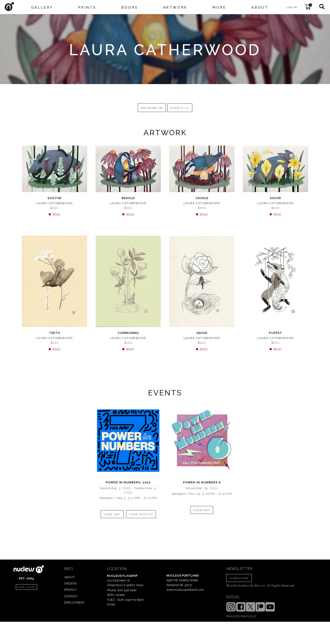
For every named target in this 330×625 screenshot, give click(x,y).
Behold (128, 198)
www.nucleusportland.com (185, 589)
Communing (128, 333)
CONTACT (71, 596)
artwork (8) (152, 108)
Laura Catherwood (54, 203)
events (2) (179, 108)
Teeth (54, 333)
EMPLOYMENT (74, 602)
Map (139, 585)
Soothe (55, 198)
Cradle (202, 198)
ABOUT (69, 577)
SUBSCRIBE (239, 578)
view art (112, 514)
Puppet (275, 333)
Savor (275, 198)
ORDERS (70, 583)
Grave (201, 333)
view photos (141, 514)
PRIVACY (70, 589)
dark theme (26, 587)
